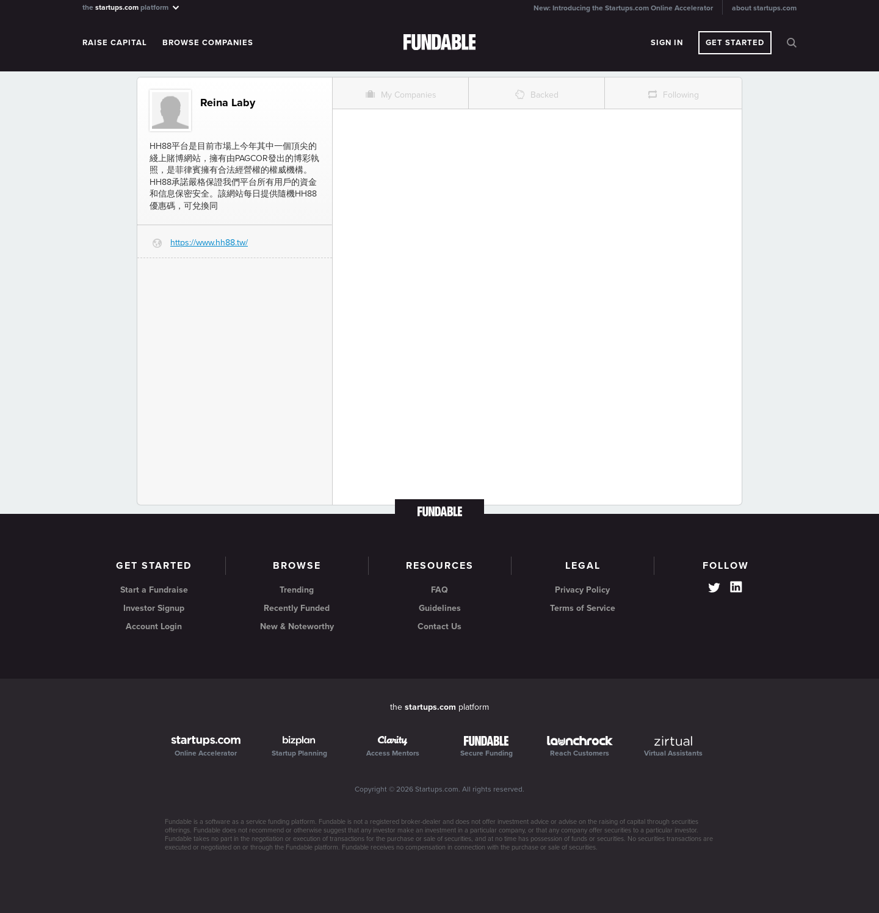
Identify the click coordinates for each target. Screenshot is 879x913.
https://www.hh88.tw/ (209, 242)
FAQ (439, 590)
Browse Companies (207, 43)
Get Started (735, 43)
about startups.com (764, 8)
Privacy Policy (582, 590)
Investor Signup (153, 608)
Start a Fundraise (154, 590)
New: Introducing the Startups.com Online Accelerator (623, 8)
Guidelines (440, 608)
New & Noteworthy (297, 626)
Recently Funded (297, 608)
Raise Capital (114, 43)
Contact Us (439, 626)
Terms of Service (582, 608)
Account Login (154, 626)
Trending (297, 590)
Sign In (667, 43)
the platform (131, 7)
